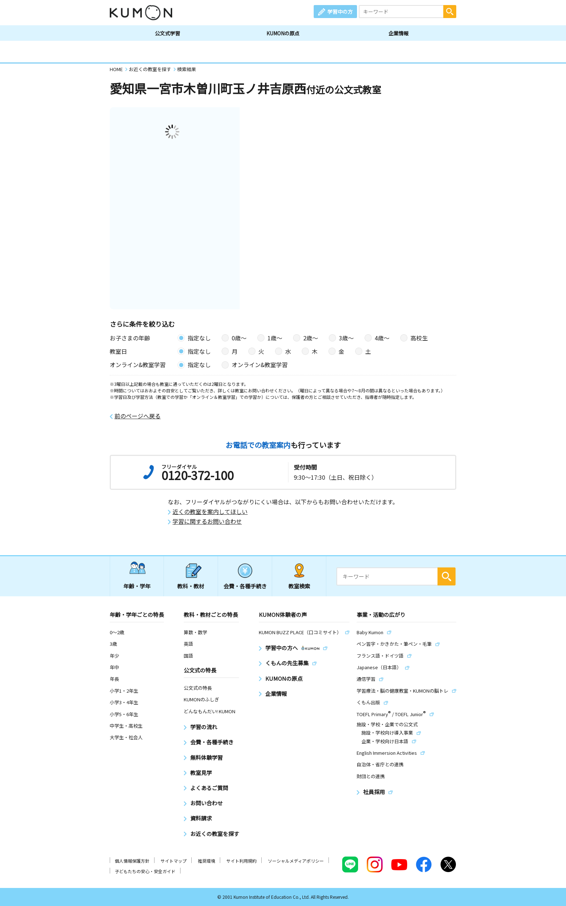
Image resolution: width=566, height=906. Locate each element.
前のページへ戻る (137, 416)
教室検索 (299, 586)
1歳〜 (274, 338)
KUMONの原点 (283, 33)
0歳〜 (239, 338)
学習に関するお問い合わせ (207, 521)
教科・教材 (190, 586)
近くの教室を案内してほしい (210, 511)
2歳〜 (310, 338)
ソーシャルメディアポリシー (296, 861)
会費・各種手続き (245, 586)
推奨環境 (206, 861)
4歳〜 (382, 338)
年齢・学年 (137, 586)
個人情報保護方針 (132, 861)
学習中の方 (340, 11)
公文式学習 (167, 33)
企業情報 (398, 33)
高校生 (419, 338)
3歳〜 (346, 338)
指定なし (199, 338)
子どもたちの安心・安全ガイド (145, 871)
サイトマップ (174, 861)
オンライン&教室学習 (260, 364)
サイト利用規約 (241, 861)
